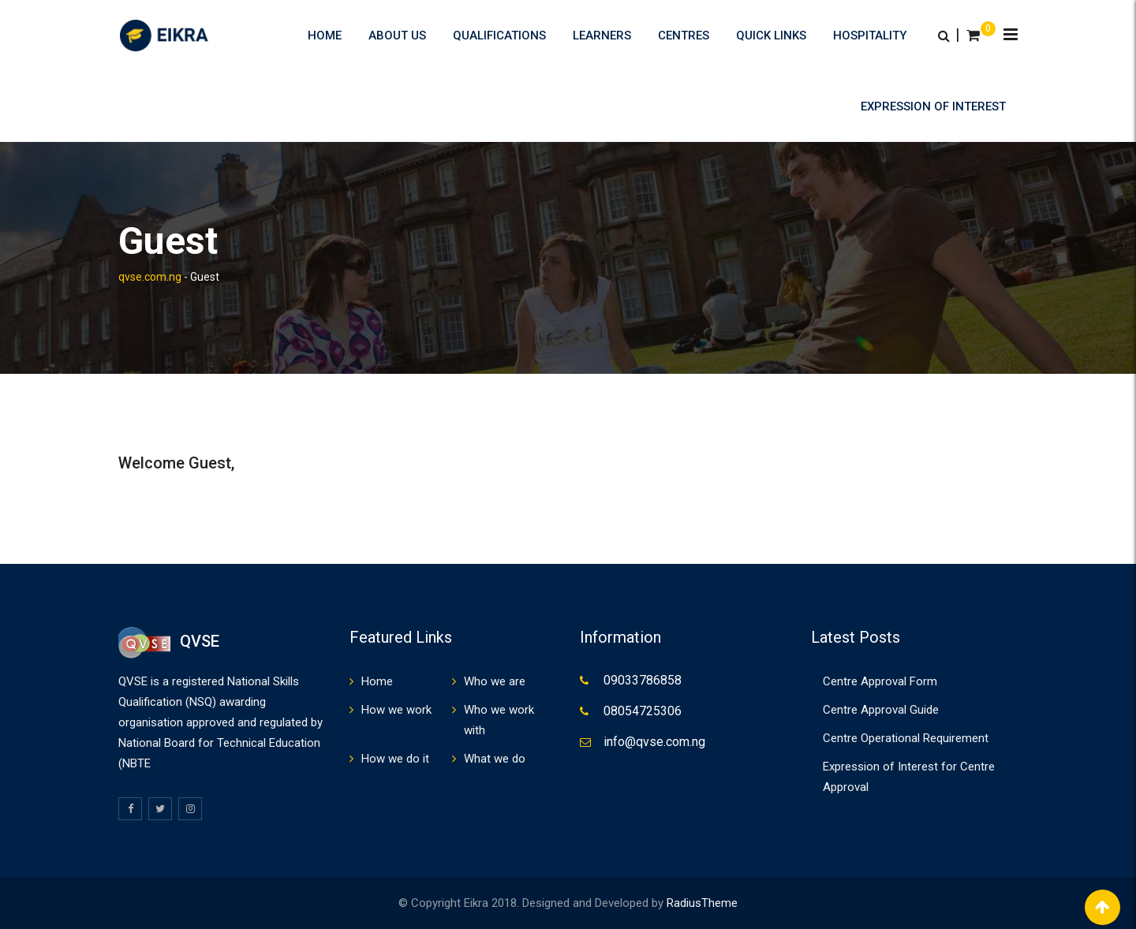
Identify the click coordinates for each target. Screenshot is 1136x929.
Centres (683, 35)
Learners (602, 35)
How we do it (395, 759)
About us (397, 35)
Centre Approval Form (880, 681)
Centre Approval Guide (881, 710)
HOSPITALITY (869, 35)
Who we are (494, 681)
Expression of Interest (933, 106)
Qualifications (499, 35)
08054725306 (643, 710)
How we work (396, 710)
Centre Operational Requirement (905, 738)
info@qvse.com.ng (654, 741)
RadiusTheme (702, 903)
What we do (494, 759)
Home (325, 35)
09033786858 (643, 680)
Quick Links (771, 35)
